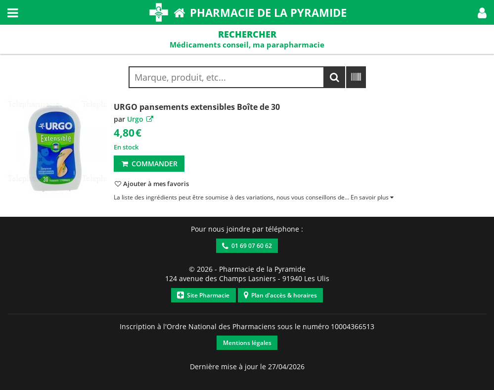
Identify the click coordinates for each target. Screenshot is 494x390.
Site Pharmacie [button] (203, 295)
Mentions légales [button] (247, 343)
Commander (149, 163)
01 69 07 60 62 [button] (247, 246)
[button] (482, 12)
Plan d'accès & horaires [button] (280, 295)
